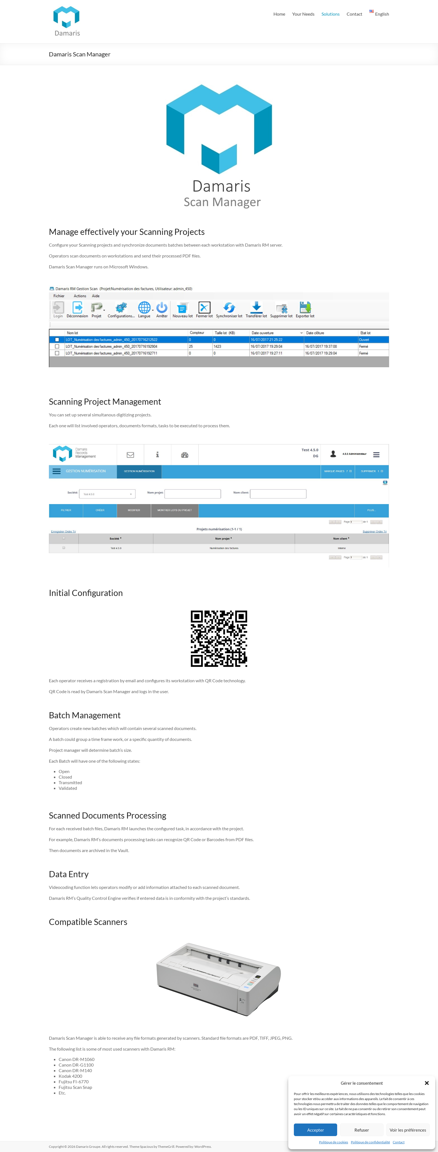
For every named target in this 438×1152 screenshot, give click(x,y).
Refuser (361, 1129)
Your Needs (303, 13)
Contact (398, 1142)
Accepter (315, 1129)
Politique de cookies (333, 1142)
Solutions (331, 13)
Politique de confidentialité (370, 1142)
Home (279, 13)
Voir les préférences (408, 1129)
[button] (427, 1083)
